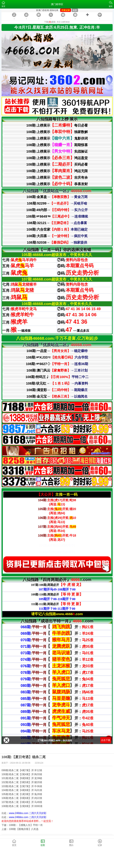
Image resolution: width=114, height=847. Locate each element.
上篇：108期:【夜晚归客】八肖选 (20, 829)
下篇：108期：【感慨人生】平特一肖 (22, 825)
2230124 (39, 763)
